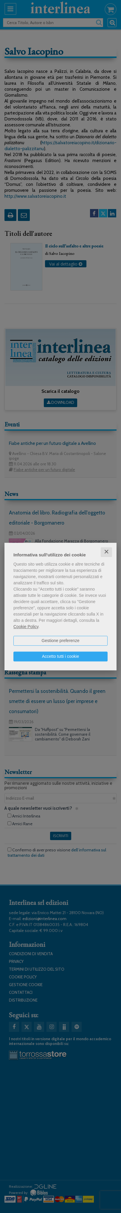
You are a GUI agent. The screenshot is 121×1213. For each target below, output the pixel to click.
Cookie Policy (25, 626)
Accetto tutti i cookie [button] (60, 656)
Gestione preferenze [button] (61, 640)
